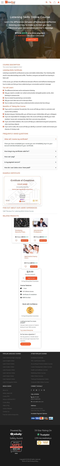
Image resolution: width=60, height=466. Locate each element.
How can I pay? (9, 157)
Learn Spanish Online (9, 379)
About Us (5, 390)
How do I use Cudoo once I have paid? (17, 167)
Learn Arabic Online (8, 367)
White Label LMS (7, 393)
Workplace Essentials (37, 358)
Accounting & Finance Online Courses (41, 364)
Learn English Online (8, 361)
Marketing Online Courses (38, 373)
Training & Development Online (40, 379)
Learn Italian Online (8, 376)
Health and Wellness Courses (39, 370)
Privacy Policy (34, 461)
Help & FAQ (6, 405)
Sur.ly (19, 450)
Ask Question (25, 344)
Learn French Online (8, 364)
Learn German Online (9, 373)
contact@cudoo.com (37, 401)
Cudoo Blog (6, 402)
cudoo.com (16, 447)
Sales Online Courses (37, 376)
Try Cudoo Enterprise (26, 330)
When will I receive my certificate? (16, 139)
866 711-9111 (35, 397)
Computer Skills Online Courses (40, 382)
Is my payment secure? (12, 162)
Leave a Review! (7, 408)
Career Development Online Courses (41, 367)
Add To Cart (32, 39)
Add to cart (24, 240)
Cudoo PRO (6, 396)
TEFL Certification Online (38, 361)
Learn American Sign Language (12, 358)
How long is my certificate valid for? (16, 151)
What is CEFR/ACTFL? (9, 399)
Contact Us (6, 411)
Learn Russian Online (9, 370)
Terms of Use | (26, 461)
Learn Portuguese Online (10, 382)
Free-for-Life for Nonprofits (10, 414)
